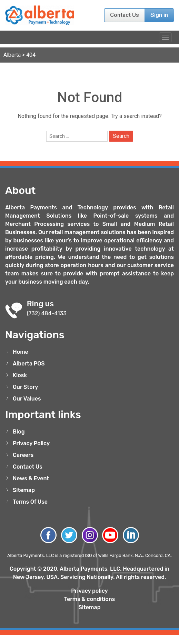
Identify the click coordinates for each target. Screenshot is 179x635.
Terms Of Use (30, 502)
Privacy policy (89, 591)
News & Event (31, 478)
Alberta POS (29, 363)
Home (20, 352)
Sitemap (24, 490)
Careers (23, 455)
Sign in (159, 14)
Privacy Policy (31, 443)
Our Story (25, 387)
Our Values (27, 398)
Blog (19, 431)
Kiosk (20, 375)
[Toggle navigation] (165, 37)
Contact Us (124, 14)
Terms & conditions (89, 599)
